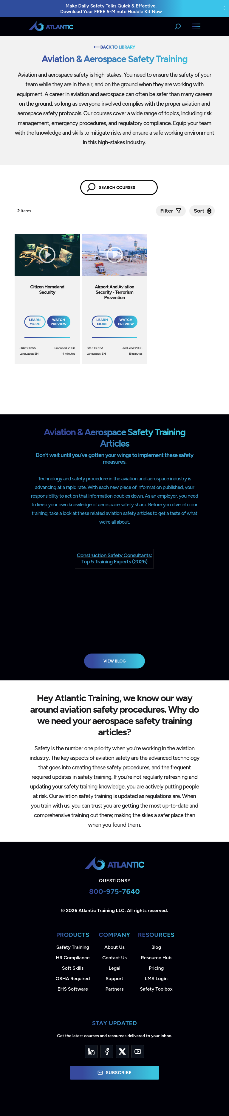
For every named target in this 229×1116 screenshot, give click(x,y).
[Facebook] (106, 1051)
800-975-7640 (114, 891)
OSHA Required (73, 978)
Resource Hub (156, 957)
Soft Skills (72, 968)
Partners (115, 989)
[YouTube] (137, 1051)
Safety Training (72, 947)
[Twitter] (122, 1051)
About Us (114, 947)
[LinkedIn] (91, 1051)
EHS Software (73, 989)
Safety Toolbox (156, 989)
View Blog (114, 661)
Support (114, 978)
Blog (156, 947)
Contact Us (114, 957)
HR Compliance (73, 957)
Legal (114, 968)
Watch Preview (58, 322)
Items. (25, 210)
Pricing (156, 968)
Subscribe (114, 1072)
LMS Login (156, 978)
